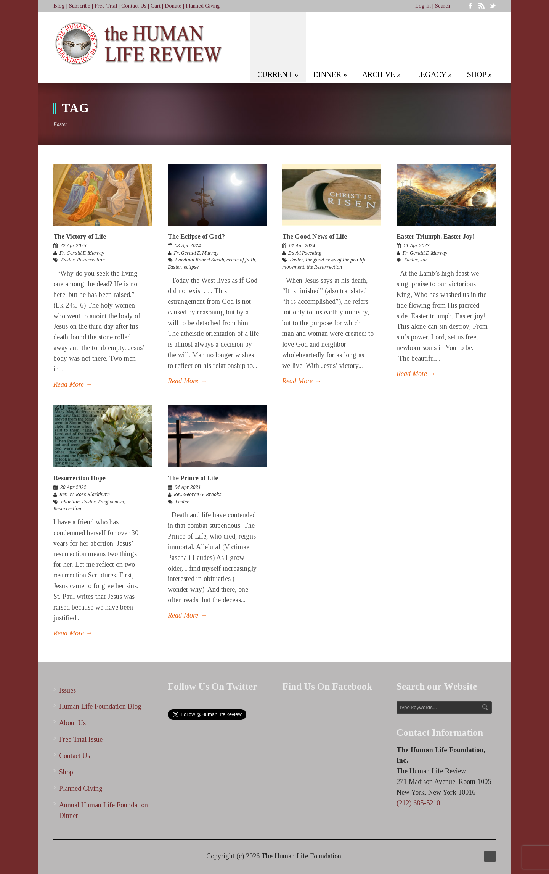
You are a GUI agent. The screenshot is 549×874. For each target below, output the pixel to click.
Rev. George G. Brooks (198, 494)
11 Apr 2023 (416, 245)
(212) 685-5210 (418, 803)
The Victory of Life (79, 236)
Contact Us (133, 6)
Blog (59, 6)
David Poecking (304, 253)
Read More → (73, 384)
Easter (68, 260)
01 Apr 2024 (302, 245)
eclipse (191, 267)
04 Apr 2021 (188, 487)
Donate (173, 6)
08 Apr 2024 (188, 245)
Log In (423, 6)
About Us (72, 723)
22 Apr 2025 (73, 245)
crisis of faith (240, 260)
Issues (67, 690)
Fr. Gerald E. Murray (81, 253)
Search (442, 6)
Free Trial (106, 6)
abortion (70, 502)
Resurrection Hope (79, 478)
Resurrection (91, 260)
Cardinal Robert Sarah (199, 260)
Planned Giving (203, 6)
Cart (156, 6)
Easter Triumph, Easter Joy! (435, 236)
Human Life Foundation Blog (100, 706)
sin (423, 260)
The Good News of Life (314, 236)
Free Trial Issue (81, 739)
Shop (66, 772)
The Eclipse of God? (196, 236)
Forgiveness (111, 502)
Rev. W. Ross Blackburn (84, 494)
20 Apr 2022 (73, 487)
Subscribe (79, 6)
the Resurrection (324, 267)
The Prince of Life (193, 478)
